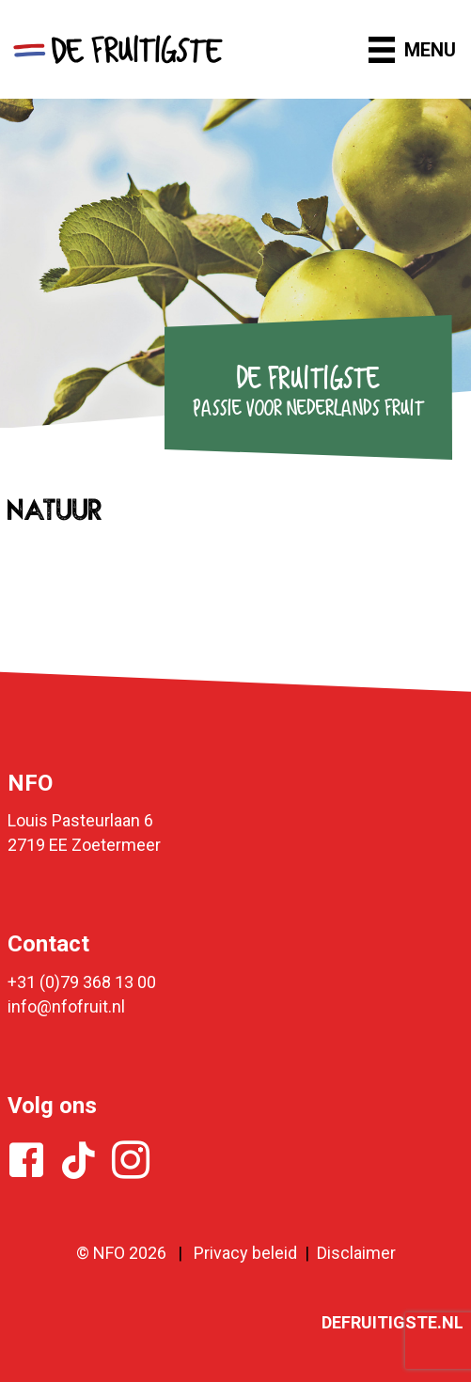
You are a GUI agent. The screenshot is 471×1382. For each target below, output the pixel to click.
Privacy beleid (245, 1253)
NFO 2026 (129, 1253)
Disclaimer (356, 1253)
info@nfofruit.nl (66, 1006)
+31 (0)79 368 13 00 (82, 982)
